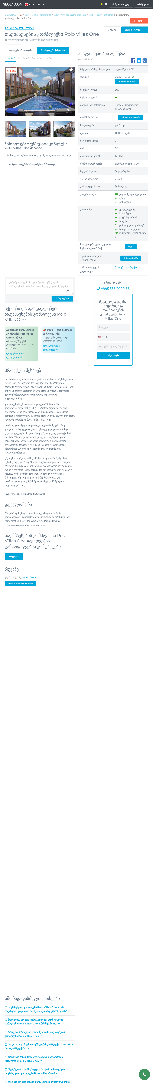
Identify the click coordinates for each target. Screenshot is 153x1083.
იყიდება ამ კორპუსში (20, 50)
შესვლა (143, 4)
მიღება (130, 246)
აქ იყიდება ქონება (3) (53, 50)
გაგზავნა (113, 355)
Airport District (29, 577)
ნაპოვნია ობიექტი (126, 267)
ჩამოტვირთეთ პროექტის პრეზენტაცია (25, 494)
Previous (6, 129)
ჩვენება (14, 556)
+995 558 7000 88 (113, 289)
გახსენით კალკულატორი (131, 117)
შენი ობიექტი (121, 4)
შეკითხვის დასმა (131, 258)
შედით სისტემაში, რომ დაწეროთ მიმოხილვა (32, 164)
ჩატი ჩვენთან (62, 298)
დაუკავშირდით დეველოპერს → (15, 355)
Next (73, 129)
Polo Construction (19, 28)
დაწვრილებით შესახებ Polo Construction (26, 525)
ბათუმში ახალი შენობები (101, 14)
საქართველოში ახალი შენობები (70, 14)
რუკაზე (112, 30)
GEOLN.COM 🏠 (13, 14)
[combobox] (100, 337)
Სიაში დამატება (132, 30)
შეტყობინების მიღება (126, 81)
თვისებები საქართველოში (38, 14)
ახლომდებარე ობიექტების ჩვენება (20, 583)
